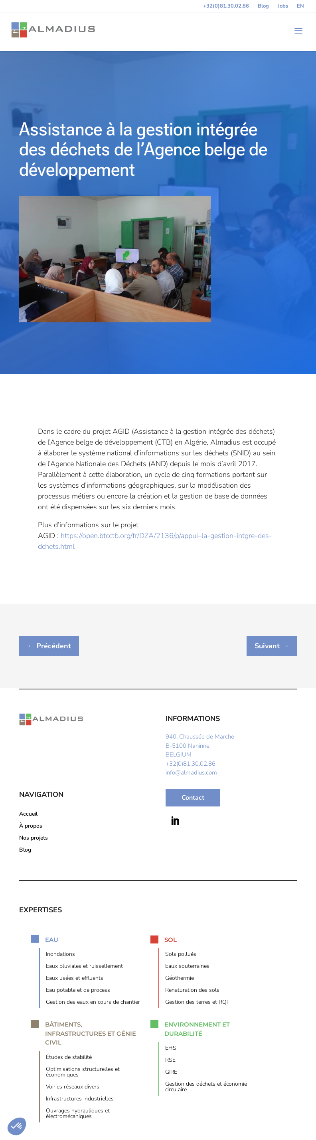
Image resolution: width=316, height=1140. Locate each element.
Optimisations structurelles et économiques (83, 1073)
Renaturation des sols (192, 991)
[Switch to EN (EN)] (300, 7)
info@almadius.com (191, 773)
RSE (170, 1061)
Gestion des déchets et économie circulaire (206, 1088)
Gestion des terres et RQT (197, 1003)
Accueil (28, 815)
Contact (193, 798)
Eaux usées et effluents (74, 979)
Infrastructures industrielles (80, 1100)
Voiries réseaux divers (72, 1088)
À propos (30, 827)
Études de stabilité (69, 1058)
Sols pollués (180, 955)
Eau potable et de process (78, 991)
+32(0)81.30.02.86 (226, 6)
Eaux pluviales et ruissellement (84, 967)
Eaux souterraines (187, 967)
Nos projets (33, 839)
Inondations (60, 955)
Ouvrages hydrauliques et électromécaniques (78, 1115)
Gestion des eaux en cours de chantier (93, 1003)
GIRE (171, 1073)
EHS (170, 1049)
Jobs (283, 6)
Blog (263, 6)
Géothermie (179, 979)
